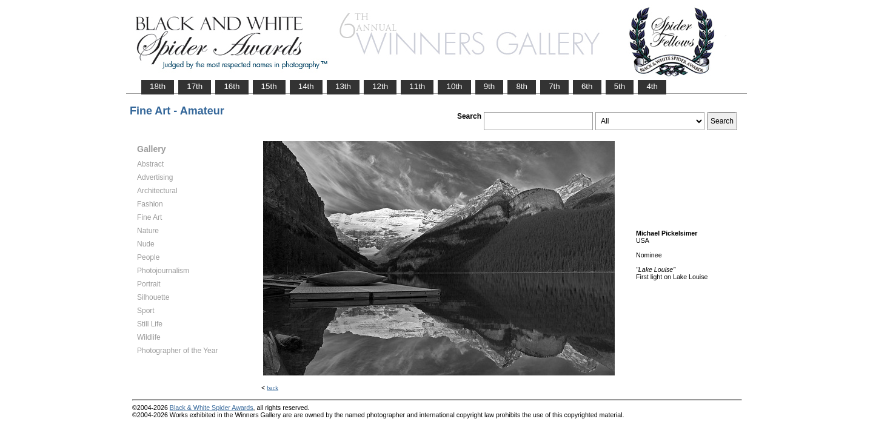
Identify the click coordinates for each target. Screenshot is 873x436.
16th (231, 86)
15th (269, 86)
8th (521, 86)
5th (619, 86)
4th (652, 86)
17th (194, 86)
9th (489, 86)
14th (306, 86)
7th (554, 86)
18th (157, 86)
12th (380, 86)
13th (343, 86)
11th (417, 86)
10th (454, 86)
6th (587, 86)
